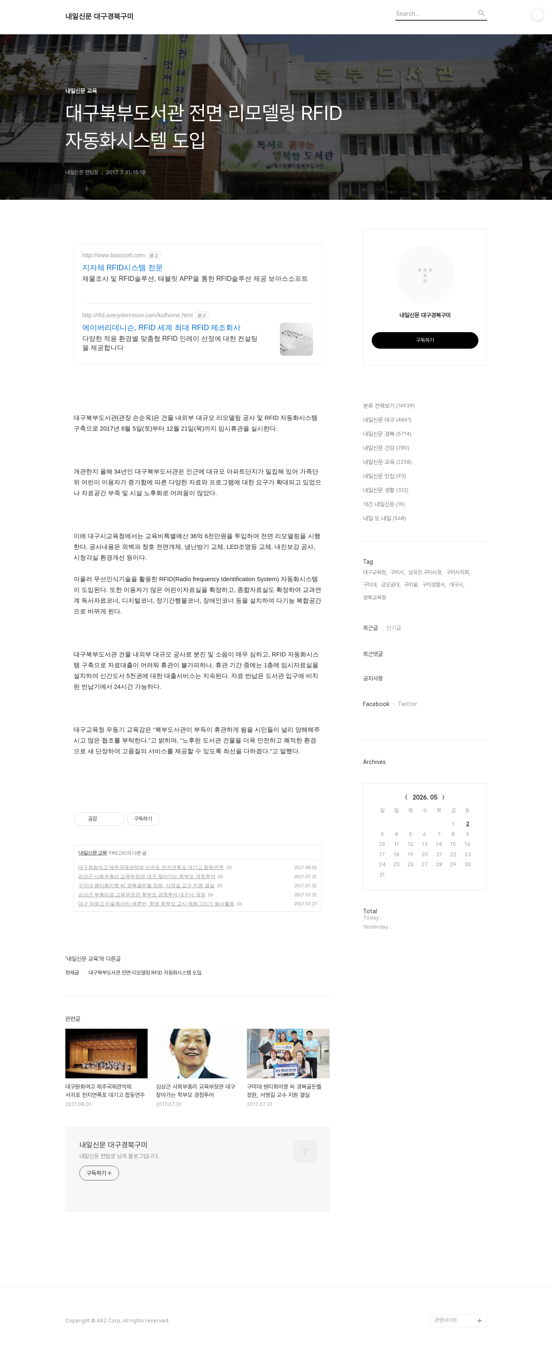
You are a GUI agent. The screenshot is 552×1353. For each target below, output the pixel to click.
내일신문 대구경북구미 (99, 16)
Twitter (407, 704)
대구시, (456, 585)
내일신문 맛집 (384, 476)
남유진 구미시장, (426, 572)
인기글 (393, 628)
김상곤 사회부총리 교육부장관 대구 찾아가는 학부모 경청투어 (146, 876)
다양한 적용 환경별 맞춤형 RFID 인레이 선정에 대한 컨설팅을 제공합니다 (170, 343)
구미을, (411, 585)
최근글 (370, 628)
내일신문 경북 (387, 434)
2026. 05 (425, 797)
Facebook (376, 704)
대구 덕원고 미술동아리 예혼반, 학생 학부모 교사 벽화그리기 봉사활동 (156, 904)
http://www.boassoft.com (113, 255)
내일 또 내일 (384, 519)
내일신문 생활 (386, 490)
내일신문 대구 (387, 420)
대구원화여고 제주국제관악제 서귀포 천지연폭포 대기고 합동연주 (151, 867)
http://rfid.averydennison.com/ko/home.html (137, 315)
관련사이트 (446, 1320)
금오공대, (391, 585)
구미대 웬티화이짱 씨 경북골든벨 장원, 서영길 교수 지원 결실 (146, 885)
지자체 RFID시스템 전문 (122, 267)
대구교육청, (375, 572)
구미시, (397, 572)
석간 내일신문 (384, 504)
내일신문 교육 (93, 853)
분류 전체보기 (389, 406)
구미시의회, (458, 572)
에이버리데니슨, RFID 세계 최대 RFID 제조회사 (161, 327)
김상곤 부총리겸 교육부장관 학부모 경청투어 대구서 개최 (142, 895)
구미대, (370, 585)
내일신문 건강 (386, 448)
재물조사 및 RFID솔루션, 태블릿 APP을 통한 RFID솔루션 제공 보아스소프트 (195, 278)
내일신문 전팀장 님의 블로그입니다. (119, 1156)
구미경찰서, (434, 585)
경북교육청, (375, 597)
